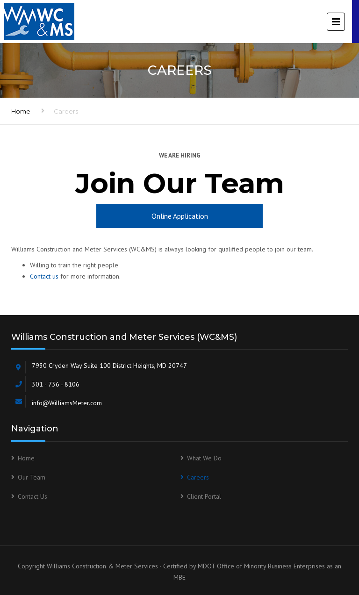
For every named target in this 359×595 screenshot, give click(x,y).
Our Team (31, 477)
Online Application (179, 216)
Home (20, 111)
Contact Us (32, 496)
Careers (198, 477)
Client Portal (204, 496)
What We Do (204, 458)
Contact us (44, 276)
